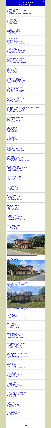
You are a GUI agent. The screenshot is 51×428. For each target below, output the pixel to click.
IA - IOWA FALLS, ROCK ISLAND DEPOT (14, 92)
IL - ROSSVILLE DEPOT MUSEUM (13, 334)
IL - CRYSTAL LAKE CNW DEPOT (12, 200)
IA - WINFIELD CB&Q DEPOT (12, 127)
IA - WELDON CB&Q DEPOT (12, 142)
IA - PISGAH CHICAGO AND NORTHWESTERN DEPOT (16, 58)
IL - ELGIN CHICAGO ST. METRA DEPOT (14, 204)
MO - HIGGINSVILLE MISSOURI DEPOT (14, 401)
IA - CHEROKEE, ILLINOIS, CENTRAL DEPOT (14, 78)
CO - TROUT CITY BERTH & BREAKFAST (13, 9)
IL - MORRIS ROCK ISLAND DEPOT (13, 166)
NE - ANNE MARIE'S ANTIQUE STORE (13, 412)
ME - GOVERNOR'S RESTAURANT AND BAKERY (15, 394)
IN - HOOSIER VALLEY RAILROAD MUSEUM (14, 347)
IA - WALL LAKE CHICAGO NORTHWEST (14, 81)
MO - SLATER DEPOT (10, 403)
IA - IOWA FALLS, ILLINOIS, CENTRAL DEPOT (14, 91)
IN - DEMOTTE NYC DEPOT (11, 373)
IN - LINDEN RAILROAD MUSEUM (13, 346)
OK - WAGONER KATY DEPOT (12, 414)
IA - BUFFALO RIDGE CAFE (11, 156)
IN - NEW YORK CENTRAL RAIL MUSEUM (14, 345)
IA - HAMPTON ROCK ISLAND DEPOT (13, 96)
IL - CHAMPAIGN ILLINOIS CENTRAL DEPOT (14, 326)
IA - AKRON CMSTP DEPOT (11, 61)
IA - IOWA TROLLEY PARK (11, 28)
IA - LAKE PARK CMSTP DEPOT (12, 68)
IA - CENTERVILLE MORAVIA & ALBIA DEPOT (14, 139)
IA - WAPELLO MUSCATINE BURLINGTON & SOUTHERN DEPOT (18, 160)
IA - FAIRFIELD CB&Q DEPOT (12, 131)
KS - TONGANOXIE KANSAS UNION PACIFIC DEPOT (16, 378)
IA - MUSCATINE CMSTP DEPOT (12, 125)
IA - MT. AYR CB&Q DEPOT (11, 146)
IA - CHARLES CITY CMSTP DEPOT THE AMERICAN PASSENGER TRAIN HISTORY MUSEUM (23, 107)
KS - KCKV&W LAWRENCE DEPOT (13, 384)
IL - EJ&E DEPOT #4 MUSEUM (12, 178)
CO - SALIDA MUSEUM (11, 11)
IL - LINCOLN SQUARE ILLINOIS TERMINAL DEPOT (16, 318)
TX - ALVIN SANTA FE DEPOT (12, 415)
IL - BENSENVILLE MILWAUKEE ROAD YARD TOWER (16, 343)
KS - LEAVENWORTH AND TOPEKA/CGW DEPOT (15, 385)
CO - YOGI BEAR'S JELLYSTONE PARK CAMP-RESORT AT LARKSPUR (19, 13)
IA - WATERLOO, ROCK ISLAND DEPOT (14, 112)
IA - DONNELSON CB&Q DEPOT (12, 129)
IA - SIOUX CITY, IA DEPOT (11, 37)
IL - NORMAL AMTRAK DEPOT (12, 317)
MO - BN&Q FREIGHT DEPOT (12, 402)
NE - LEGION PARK (10, 407)
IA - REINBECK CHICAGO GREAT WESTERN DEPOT (16, 110)
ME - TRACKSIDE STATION (11, 391)
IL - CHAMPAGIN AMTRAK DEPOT (13, 325)
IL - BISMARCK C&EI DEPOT (12, 333)
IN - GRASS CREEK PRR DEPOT (12, 358)
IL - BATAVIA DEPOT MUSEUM (12, 174)
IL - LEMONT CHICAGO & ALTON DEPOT (14, 220)
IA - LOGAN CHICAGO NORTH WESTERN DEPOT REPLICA (17, 57)
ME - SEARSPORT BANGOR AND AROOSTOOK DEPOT (16, 392)
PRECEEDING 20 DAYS (25, 5)
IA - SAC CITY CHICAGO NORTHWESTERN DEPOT (15, 82)
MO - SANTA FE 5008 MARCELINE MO (13, 405)
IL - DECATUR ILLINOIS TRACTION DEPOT (14, 319)
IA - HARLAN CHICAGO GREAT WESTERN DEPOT (15, 51)
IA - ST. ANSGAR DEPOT (11, 106)
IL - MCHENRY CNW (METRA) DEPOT (13, 209)
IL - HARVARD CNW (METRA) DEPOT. (13, 211)
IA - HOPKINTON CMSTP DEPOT (12, 118)
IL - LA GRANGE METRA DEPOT (12, 344)
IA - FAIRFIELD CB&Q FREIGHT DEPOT (13, 132)
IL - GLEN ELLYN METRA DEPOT (12, 184)
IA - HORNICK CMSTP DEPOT (12, 59)
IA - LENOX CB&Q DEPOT (11, 147)
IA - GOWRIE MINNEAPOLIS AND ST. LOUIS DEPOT (16, 86)
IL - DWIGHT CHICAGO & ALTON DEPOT (14, 179)
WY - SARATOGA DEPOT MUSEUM (13, 417)
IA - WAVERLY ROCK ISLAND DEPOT (13, 159)
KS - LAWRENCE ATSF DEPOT (12, 381)
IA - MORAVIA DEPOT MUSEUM (12, 30)
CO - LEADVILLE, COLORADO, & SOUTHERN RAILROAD (16, 10)
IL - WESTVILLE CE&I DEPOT (12, 332)
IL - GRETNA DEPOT (10, 190)
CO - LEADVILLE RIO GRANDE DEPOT (13, 20)
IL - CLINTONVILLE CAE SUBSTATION (13, 205)
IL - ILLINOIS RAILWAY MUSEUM (12, 165)
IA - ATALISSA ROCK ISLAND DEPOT (13, 122)
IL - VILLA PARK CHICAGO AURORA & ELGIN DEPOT (16, 171)
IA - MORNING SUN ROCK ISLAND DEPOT (14, 126)
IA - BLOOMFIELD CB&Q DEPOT (12, 138)
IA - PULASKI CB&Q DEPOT (11, 137)
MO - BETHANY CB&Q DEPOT (12, 400)
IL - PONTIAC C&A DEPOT (11, 314)
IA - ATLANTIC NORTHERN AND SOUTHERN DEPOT (16, 50)
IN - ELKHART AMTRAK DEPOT (12, 368)
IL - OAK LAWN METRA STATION (12, 224)
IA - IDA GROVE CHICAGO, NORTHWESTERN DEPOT (16, 80)
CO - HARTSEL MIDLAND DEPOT (12, 18)
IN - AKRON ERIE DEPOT (11, 364)
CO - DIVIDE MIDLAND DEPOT (12, 19)
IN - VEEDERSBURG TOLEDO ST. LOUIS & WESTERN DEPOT (17, 351)
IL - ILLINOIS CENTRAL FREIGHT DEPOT (14, 322)
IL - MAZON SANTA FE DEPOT (12, 312)
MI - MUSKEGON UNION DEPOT (12, 397)
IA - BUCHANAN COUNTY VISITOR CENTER (14, 116)
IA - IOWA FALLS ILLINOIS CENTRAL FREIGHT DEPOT (16, 157)
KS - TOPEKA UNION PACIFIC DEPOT (13, 377)
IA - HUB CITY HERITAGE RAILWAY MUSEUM (14, 31)
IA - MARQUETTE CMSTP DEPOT (12, 40)
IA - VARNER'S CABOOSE (11, 33)
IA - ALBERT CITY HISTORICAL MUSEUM (14, 27)
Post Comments (21, 258)
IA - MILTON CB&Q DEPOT (11, 136)
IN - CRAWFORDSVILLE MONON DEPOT (14, 352)
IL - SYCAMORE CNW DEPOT (12, 197)
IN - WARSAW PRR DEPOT (11, 365)
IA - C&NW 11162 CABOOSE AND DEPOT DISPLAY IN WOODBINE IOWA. (19, 34)
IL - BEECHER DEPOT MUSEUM (12, 175)
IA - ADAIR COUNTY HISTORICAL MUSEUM (14, 148)
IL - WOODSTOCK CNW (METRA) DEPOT (14, 208)
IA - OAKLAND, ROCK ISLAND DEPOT (13, 53)
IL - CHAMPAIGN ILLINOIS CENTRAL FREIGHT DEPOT (16, 328)
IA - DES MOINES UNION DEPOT (12, 42)
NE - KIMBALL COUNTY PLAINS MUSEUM (14, 413)
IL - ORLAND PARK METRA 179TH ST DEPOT (14, 226)
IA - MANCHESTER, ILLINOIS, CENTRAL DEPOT (15, 117)
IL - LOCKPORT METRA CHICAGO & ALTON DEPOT (16, 219)
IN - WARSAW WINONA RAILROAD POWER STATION (16, 367)
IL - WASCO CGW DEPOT (11, 214)
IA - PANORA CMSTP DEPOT (12, 48)
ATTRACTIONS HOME (21, 2)
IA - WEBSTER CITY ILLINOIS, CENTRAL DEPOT (15, 89)
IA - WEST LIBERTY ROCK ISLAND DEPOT (14, 121)
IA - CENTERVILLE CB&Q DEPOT (12, 140)
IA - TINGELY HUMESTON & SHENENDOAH (14, 161)
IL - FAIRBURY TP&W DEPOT (12, 316)
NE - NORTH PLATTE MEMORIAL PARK (13, 406)
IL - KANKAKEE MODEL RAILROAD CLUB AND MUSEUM (17, 167)
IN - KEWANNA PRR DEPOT (12, 362)
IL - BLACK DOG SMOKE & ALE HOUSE (13, 327)
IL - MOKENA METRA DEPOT (12, 228)
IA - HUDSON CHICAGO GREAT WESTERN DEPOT (15, 111)
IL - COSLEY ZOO (10, 188)
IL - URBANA (9, 329)
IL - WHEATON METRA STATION (12, 186)
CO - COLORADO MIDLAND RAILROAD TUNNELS (15, 24)
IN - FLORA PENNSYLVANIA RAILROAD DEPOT (15, 357)
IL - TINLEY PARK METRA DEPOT (12, 227)
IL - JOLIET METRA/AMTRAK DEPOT (13, 218)
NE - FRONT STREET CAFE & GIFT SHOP (14, 411)
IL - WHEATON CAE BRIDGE (12, 185)
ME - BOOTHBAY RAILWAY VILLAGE (13, 387)
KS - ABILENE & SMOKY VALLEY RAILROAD (14, 374)
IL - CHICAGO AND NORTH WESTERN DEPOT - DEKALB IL (17, 180)
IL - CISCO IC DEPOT (10, 323)
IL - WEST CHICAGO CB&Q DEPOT (13, 194)
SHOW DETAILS (31, 232)
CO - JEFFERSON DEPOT (11, 12)
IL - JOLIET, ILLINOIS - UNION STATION (13, 177)
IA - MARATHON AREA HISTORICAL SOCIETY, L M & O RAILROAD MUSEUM (20, 77)
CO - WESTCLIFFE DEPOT (11, 22)
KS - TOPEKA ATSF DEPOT (11, 382)
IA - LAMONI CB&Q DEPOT (11, 145)
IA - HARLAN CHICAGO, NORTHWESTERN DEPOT (15, 52)
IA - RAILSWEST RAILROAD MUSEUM (13, 29)
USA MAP (27, 2)
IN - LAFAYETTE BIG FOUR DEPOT (13, 355)
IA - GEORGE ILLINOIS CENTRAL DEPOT (14, 67)
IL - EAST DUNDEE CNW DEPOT (12, 207)
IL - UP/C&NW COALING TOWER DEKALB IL (14, 181)
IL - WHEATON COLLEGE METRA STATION (14, 187)
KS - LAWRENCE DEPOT (11, 375)
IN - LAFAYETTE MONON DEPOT (12, 354)
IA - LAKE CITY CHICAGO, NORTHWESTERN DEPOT (16, 83)
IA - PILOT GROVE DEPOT (11, 128)
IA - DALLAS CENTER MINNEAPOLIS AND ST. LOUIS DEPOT (17, 47)
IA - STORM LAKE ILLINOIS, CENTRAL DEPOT (15, 79)
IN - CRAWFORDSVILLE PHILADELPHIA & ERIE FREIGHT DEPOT (18, 353)
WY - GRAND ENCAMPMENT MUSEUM (14, 420)
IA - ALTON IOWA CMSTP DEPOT (12, 63)
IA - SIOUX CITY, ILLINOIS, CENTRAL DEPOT (14, 60)
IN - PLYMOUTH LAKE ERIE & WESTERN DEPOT (15, 371)
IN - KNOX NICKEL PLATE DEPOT (12, 372)
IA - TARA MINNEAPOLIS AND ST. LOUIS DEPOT (15, 88)
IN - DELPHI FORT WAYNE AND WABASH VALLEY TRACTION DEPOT (19, 356)
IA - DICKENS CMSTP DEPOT (12, 72)
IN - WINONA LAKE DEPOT (11, 366)
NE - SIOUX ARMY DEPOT (11, 410)
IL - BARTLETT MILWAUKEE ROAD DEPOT (14, 199)
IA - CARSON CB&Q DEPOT (11, 54)
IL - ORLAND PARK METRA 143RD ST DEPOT (14, 225)
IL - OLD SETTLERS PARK (11, 230)
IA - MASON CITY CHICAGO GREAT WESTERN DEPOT (16, 98)
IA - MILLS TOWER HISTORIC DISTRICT (13, 158)
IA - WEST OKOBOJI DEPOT (12, 69)
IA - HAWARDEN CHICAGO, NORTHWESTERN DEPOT (16, 62)
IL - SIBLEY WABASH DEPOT (12, 191)
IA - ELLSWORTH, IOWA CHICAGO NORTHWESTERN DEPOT (17, 90)
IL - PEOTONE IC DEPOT (11, 336)
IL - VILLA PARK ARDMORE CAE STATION (14, 176)
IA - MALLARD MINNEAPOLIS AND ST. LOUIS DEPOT (16, 73)
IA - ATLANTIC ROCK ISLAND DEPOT (13, 38)
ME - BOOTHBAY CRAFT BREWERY (13, 393)
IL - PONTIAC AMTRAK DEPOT (12, 315)
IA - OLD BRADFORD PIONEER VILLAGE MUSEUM (16, 108)
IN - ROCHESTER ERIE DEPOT (12, 363)
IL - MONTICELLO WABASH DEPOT (13, 169)
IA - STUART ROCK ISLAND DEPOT (13, 49)
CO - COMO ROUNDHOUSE (12, 21)
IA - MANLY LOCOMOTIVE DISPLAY (13, 100)
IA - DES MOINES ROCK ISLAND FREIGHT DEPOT (15, 150)
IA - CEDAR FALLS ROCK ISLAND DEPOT (14, 32)
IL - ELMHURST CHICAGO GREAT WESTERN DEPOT (16, 168)
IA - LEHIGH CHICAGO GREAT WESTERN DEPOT (15, 87)
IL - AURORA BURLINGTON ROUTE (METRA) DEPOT (16, 216)
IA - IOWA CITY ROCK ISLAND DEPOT (13, 120)
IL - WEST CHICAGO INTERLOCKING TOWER (15, 196)
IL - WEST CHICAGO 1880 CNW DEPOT (14, 195)
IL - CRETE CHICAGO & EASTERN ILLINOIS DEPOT (15, 337)
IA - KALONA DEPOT (10, 39)
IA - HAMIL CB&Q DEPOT (11, 130)
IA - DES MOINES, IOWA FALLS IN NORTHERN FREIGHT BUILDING (18, 43)
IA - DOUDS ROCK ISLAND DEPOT (13, 135)
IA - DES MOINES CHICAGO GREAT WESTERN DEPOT (16, 41)
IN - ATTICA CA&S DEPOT (11, 348)
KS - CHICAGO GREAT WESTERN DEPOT (14, 383)
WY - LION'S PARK (10, 416)
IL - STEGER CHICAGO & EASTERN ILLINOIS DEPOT (16, 338)
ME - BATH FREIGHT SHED (11, 396)
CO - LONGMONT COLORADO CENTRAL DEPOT (15, 14)
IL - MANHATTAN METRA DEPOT (12, 229)
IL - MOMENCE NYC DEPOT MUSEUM (13, 335)
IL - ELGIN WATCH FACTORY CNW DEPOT (14, 201)
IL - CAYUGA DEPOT (10, 313)
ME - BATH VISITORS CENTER (12, 395)
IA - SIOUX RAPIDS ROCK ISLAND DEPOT (14, 76)
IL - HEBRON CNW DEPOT (11, 210)
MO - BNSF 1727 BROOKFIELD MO (13, 404)
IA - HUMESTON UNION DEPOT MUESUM (14, 141)
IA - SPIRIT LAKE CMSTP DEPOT (12, 70)
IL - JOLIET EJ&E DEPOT (11, 217)
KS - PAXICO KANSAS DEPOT (12, 376)
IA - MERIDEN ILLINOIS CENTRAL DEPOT (14, 155)
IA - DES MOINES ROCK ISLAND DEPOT (14, 44)
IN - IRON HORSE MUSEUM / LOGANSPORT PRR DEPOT (17, 361)
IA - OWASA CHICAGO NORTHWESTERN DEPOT (15, 93)
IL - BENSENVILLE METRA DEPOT (13, 342)
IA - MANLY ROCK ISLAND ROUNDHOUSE (14, 101)
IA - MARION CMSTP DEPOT (12, 119)
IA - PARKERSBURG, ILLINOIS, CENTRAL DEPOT (15, 109)
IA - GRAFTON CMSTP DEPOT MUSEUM (14, 102)
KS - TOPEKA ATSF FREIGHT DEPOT (13, 386)
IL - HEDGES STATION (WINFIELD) (13, 189)
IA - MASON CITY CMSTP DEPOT (12, 99)
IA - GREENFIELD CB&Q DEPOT (12, 149)
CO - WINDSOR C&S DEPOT (12, 23)
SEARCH (31, 2)
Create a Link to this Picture (13, 258)
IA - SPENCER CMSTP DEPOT (12, 71)
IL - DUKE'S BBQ (10, 206)
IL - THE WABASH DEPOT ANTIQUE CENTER (14, 170)
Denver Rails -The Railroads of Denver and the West (19, 1)
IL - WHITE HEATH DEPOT (11, 324)
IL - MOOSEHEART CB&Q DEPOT (12, 198)
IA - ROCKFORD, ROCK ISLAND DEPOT (14, 97)
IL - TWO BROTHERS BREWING (12, 215)
